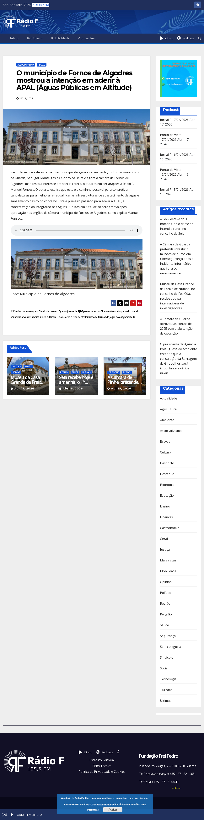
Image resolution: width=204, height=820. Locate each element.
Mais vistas (168, 560)
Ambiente (167, 420)
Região (41, 64)
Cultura (16, 366)
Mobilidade (168, 571)
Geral (164, 539)
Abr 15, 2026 (121, 388)
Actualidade (168, 398)
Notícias (35, 38)
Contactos (86, 38)
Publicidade (60, 38)
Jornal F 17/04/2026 (174, 120)
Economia (167, 485)
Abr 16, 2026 (73, 388)
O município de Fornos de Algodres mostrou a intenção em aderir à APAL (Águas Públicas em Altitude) (74, 80)
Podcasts (188, 38)
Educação (167, 495)
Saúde (75, 372)
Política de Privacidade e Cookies (102, 771)
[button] (199, 38)
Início (14, 38)
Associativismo (26, 64)
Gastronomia (169, 528)
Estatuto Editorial (102, 760)
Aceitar (113, 809)
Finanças (166, 517)
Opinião (166, 582)
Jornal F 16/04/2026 (174, 155)
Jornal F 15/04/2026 (174, 189)
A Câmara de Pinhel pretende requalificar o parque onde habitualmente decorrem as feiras (122, 379)
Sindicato (167, 657)
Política (165, 593)
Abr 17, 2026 (24, 388)
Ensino (165, 506)
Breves (165, 441)
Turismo (166, 690)
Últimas (16, 372)
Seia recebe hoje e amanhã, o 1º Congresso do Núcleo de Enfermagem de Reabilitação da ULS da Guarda (76, 379)
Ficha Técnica (101, 766)
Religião (166, 614)
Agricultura (168, 409)
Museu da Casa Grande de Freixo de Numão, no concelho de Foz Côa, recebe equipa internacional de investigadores (27, 379)
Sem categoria (170, 647)
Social (164, 668)
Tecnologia (168, 679)
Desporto (167, 463)
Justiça (165, 549)
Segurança (168, 636)
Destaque (114, 372)
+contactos (175, 788)
